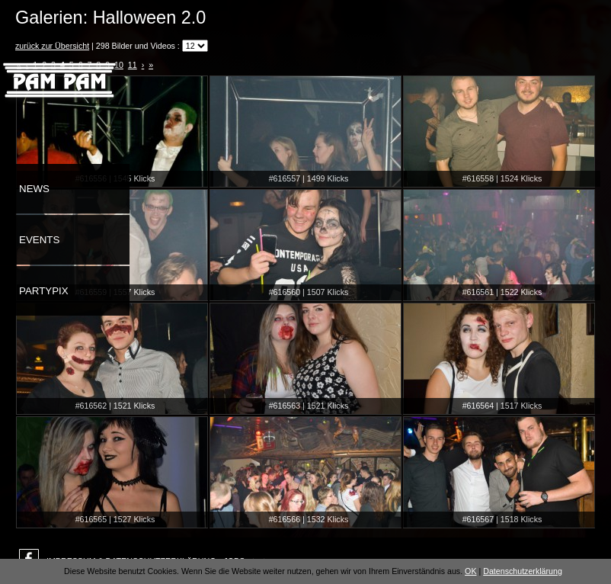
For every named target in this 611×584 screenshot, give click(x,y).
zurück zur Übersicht (52, 45)
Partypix (44, 291)
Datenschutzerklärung (522, 571)
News (34, 188)
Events (39, 239)
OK (470, 571)
